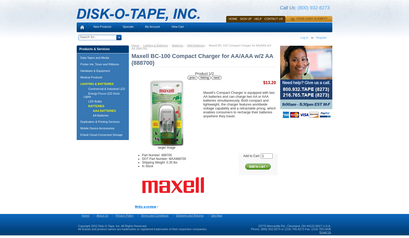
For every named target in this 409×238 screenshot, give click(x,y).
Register (321, 37)
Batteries (177, 45)
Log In (304, 37)
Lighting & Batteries (155, 45)
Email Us (325, 232)
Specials (128, 26)
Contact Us (273, 18)
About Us (102, 215)
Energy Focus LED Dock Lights (101, 95)
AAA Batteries (196, 45)
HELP (258, 18)
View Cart (177, 26)
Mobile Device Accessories (97, 128)
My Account (152, 26)
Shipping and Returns (190, 215)
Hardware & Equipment (95, 70)
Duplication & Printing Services (99, 121)
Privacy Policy (124, 215)
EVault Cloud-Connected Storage (101, 134)
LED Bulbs (92, 101)
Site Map (216, 215)
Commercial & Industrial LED (104, 88)
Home (233, 18)
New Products (102, 26)
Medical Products (91, 77)
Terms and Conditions (155, 215)
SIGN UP (246, 18)
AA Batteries (96, 115)
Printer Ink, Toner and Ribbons (99, 64)
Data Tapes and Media (94, 57)
